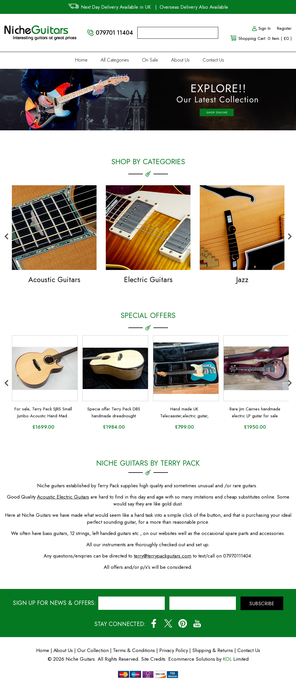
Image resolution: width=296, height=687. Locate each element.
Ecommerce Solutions (191, 658)
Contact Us (213, 59)
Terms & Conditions (134, 650)
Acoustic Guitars (54, 279)
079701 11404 (114, 33)
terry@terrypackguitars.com (162, 555)
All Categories (115, 59)
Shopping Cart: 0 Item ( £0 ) (265, 38)
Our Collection (93, 650)
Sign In (261, 28)
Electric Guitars (148, 279)
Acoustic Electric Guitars (63, 496)
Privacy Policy (173, 650)
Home (81, 59)
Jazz (242, 279)
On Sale (150, 59)
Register (284, 28)
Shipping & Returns (212, 650)
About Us (180, 59)
